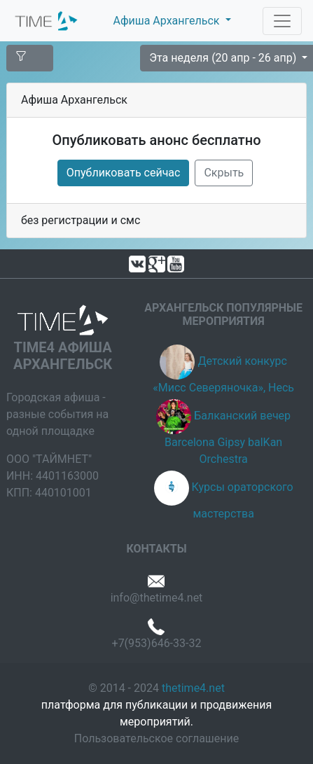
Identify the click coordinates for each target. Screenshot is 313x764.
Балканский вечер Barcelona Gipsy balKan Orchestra (228, 437)
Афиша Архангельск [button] (167, 20)
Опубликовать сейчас (124, 172)
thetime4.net (193, 688)
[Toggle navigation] (282, 21)
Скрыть (224, 172)
